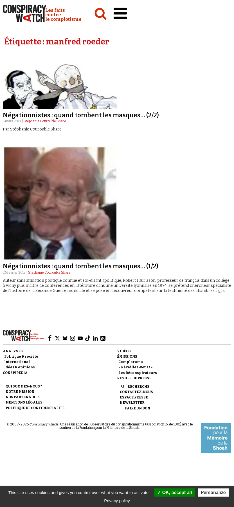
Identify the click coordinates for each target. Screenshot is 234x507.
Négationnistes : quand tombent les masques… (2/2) (81, 115)
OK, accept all (174, 492)
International (17, 362)
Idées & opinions (19, 367)
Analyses (13, 351)
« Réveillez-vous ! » (135, 367)
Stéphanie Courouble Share (45, 121)
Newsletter (132, 403)
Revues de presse (134, 378)
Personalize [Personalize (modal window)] (213, 492)
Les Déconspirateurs (137, 373)
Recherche (138, 387)
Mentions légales (24, 402)
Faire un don (137, 408)
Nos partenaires (23, 397)
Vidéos (124, 351)
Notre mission (20, 392)
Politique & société (21, 357)
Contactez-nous (136, 392)
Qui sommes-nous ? (24, 386)
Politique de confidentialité (35, 408)
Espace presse (134, 397)
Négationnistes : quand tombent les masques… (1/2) (80, 266)
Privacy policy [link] (117, 500)
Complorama (130, 362)
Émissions (127, 357)
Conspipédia (15, 373)
